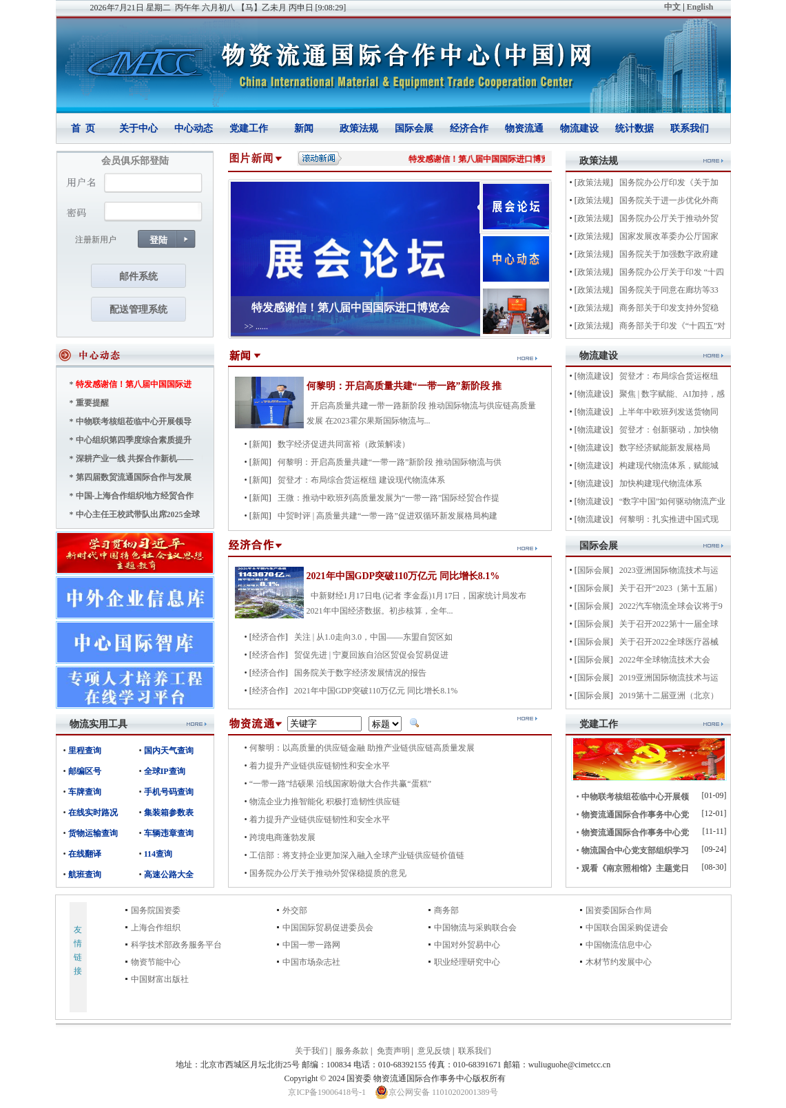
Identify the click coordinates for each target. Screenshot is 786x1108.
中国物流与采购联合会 (475, 927)
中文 (672, 7)
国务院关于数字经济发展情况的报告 (360, 673)
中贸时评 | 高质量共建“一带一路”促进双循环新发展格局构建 (387, 516)
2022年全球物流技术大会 (664, 660)
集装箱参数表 (169, 812)
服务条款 (352, 1051)
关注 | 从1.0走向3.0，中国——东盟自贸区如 (373, 637)
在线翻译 (84, 854)
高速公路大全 (169, 874)
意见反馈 (434, 1051)
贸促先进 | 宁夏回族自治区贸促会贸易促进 (371, 655)
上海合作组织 (155, 927)
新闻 (303, 128)
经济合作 (469, 128)
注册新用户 (95, 239)
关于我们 (311, 1051)
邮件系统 (138, 276)
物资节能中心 (155, 962)
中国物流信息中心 (619, 945)
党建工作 (248, 128)
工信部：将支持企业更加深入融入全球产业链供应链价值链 (356, 855)
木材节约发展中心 (619, 962)
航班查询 (84, 874)
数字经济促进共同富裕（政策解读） (344, 444)
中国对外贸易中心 (467, 945)
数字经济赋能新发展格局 (664, 447)
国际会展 (414, 128)
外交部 (294, 910)
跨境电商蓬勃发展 (282, 837)
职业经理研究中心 (467, 962)
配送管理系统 (138, 309)
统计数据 (634, 128)
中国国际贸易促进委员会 (327, 927)
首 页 (83, 128)
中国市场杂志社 (311, 962)
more (196, 724)
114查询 (158, 854)
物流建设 (579, 128)
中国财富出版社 (160, 979)
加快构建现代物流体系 (660, 483)
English (700, 7)
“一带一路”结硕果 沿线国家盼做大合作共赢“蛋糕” (340, 783)
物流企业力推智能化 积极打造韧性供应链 (324, 801)
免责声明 (393, 1051)
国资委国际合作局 (619, 910)
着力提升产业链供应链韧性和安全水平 (319, 766)
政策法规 (359, 128)
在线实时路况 (93, 812)
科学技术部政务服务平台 (176, 945)
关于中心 (138, 128)
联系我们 (689, 128)
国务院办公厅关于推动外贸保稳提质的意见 (327, 873)
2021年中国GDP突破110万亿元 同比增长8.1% (403, 576)
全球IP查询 (164, 771)
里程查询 (84, 750)
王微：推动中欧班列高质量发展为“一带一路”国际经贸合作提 (389, 498)
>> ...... (257, 326)
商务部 (446, 910)
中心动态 (193, 128)
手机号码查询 (169, 792)
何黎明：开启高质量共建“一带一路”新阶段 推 (404, 386)
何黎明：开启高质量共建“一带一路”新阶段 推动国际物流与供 (390, 462)
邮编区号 (84, 771)
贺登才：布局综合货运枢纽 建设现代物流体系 (361, 480)
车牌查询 (84, 792)
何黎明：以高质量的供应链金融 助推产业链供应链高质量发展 (362, 748)
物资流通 (524, 128)
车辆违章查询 (169, 833)
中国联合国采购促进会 (627, 927)
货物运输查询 (93, 833)
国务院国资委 (155, 910)
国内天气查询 (169, 750)
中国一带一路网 (311, 945)
